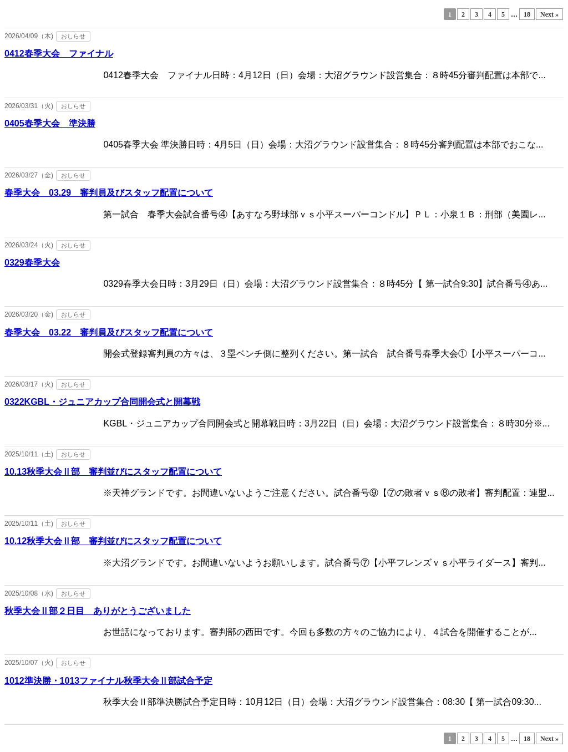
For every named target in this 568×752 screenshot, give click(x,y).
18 (527, 14)
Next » (549, 14)
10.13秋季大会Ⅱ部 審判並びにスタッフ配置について (113, 471)
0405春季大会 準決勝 (49, 123)
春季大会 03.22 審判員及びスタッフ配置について (108, 332)
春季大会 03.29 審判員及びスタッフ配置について (108, 192)
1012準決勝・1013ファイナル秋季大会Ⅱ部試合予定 (108, 680)
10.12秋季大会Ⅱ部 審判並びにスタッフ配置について (113, 541)
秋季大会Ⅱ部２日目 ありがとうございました (97, 611)
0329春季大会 (32, 262)
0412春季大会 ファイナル (58, 53)
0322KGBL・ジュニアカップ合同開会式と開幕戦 (102, 402)
